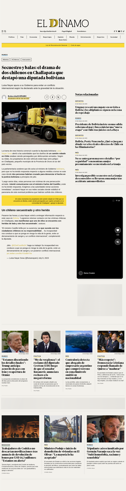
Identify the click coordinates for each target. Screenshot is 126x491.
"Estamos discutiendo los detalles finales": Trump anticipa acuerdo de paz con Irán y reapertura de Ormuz (15, 367)
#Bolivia (6, 60)
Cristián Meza (5, 473)
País (22, 37)
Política (11, 37)
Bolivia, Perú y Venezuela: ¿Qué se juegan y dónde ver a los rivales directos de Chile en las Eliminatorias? (99, 144)
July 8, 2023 (44, 258)
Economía (33, 37)
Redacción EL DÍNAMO (17, 96)
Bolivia (16, 218)
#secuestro (26, 60)
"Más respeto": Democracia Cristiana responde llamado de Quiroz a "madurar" (110, 364)
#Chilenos (15, 60)
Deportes (100, 37)
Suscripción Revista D (48, 31)
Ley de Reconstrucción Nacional (56, 45)
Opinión (60, 37)
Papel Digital (67, 31)
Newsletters (81, 31)
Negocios (6, 445)
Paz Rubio (5, 385)
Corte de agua (75, 45)
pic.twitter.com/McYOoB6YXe (19, 253)
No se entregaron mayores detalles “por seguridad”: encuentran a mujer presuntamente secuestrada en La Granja (97, 161)
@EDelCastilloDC (19, 245)
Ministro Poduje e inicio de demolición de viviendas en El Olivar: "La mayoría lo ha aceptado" (61, 452)
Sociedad (113, 37)
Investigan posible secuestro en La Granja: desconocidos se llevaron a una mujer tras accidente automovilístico (98, 178)
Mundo (72, 37)
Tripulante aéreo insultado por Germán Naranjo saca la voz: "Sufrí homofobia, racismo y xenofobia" (105, 452)
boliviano (60, 169)
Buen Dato (63, 40)
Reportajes (47, 37)
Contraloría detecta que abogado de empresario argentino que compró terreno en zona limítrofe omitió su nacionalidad (78, 369)
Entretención (86, 37)
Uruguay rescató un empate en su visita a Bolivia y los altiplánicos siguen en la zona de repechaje (98, 109)
